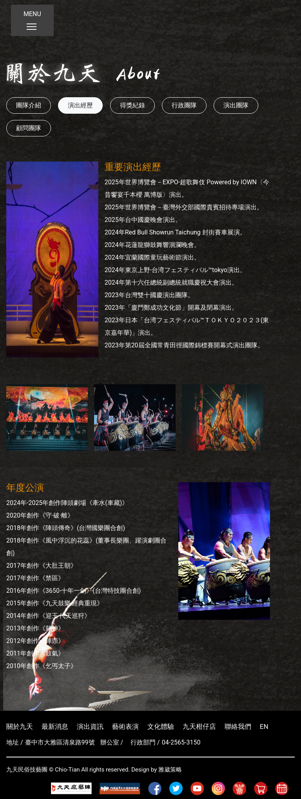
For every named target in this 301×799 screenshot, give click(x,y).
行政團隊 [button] (184, 105)
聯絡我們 (238, 726)
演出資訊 (90, 726)
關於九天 (19, 726)
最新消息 (55, 726)
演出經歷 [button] (80, 105)
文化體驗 (160, 726)
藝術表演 (125, 726)
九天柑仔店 (199, 726)
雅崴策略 (170, 769)
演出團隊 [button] (235, 105)
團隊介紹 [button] (28, 105)
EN (264, 726)
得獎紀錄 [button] (132, 105)
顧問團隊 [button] (28, 128)
